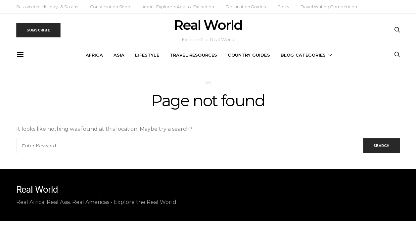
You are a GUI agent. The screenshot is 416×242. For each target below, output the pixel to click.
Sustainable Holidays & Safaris (47, 6)
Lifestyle (147, 55)
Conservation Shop (110, 6)
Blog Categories (303, 55)
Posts (283, 6)
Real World (208, 25)
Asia (119, 55)
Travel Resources (193, 55)
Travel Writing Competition (329, 6)
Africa (94, 55)
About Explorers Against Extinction (178, 6)
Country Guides (249, 55)
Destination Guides (245, 6)
